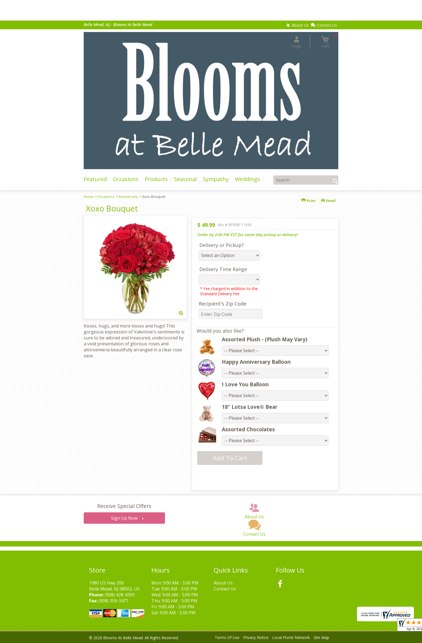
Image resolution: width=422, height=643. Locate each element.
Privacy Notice (255, 637)
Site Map (321, 637)
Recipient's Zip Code (222, 303)
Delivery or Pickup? (221, 245)
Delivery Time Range (223, 269)
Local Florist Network (291, 637)
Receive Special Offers (124, 506)
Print (308, 200)
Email (328, 200)
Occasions (106, 196)
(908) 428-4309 (120, 595)
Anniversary (128, 196)
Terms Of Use (227, 637)
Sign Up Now (124, 518)
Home (88, 196)
